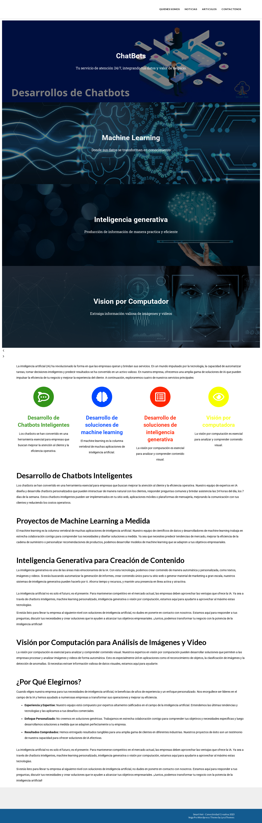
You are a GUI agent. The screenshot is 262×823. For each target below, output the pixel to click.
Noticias (191, 9)
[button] (131, 351)
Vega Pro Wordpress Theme (203, 817)
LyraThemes (227, 817)
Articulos (209, 9)
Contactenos (231, 9)
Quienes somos (169, 9)
